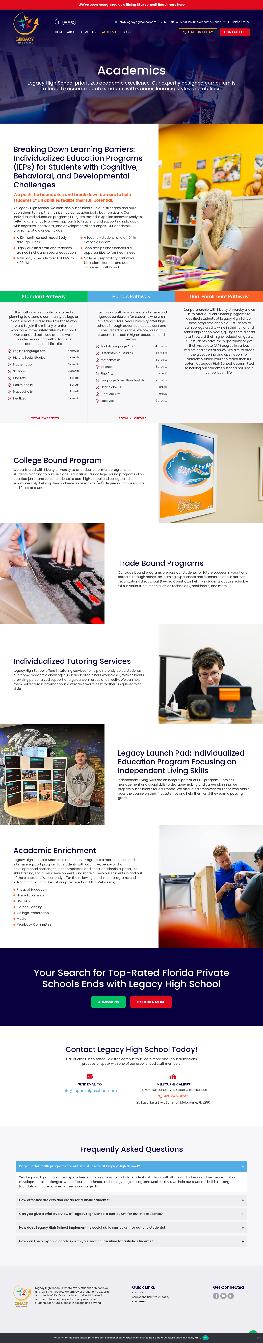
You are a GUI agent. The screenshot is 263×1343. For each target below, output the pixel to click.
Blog (127, 32)
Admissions (89, 32)
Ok (205, 1337)
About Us (138, 1293)
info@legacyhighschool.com (90, 1090)
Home (59, 32)
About (72, 32)
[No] (257, 1337)
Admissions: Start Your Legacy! (152, 1297)
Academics (110, 32)
